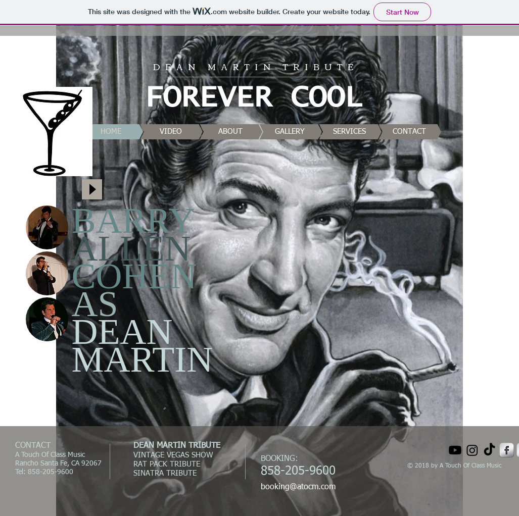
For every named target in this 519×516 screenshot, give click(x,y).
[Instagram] (472, 450)
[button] (47, 227)
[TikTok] (489, 450)
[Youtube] (455, 450)
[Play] (92, 189)
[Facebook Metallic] (506, 450)
